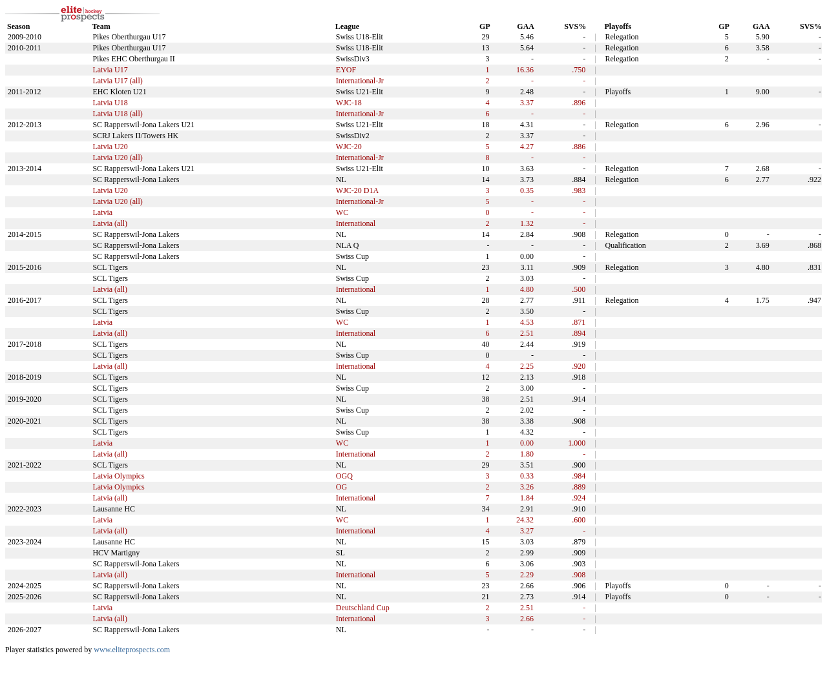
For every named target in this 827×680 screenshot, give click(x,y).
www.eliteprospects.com (132, 649)
